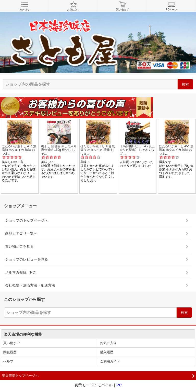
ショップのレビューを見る (26, 259)
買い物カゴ (122, 6)
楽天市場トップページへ (20, 375)
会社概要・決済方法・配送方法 (30, 285)
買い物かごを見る (19, 246)
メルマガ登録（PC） (22, 272)
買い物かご (11, 343)
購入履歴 (106, 352)
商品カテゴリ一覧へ (21, 233)
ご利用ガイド (110, 361)
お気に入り (73, 6)
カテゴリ (24, 6)
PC (119, 385)
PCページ (171, 6)
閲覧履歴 (10, 352)
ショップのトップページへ (26, 220)
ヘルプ (8, 361)
